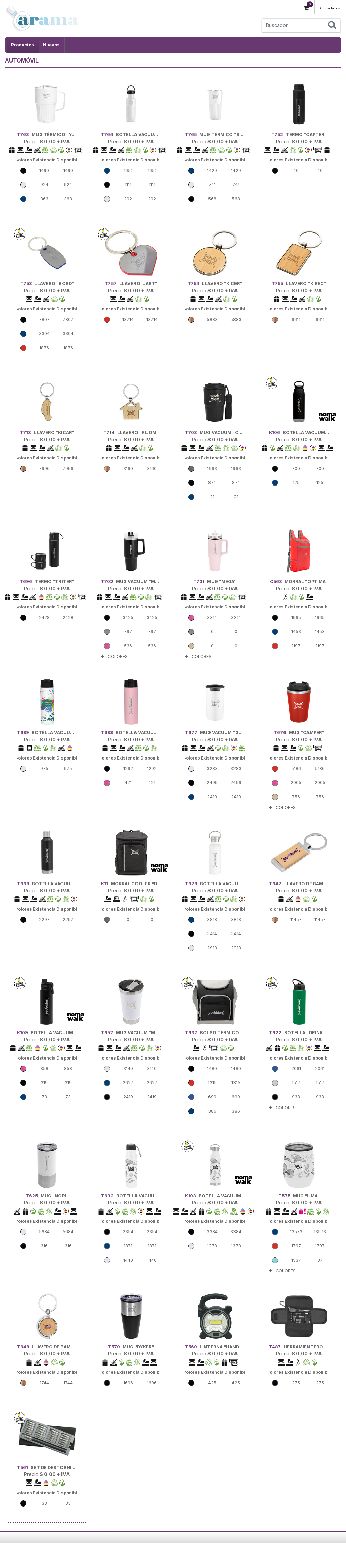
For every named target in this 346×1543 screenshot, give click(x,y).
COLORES (114, 656)
